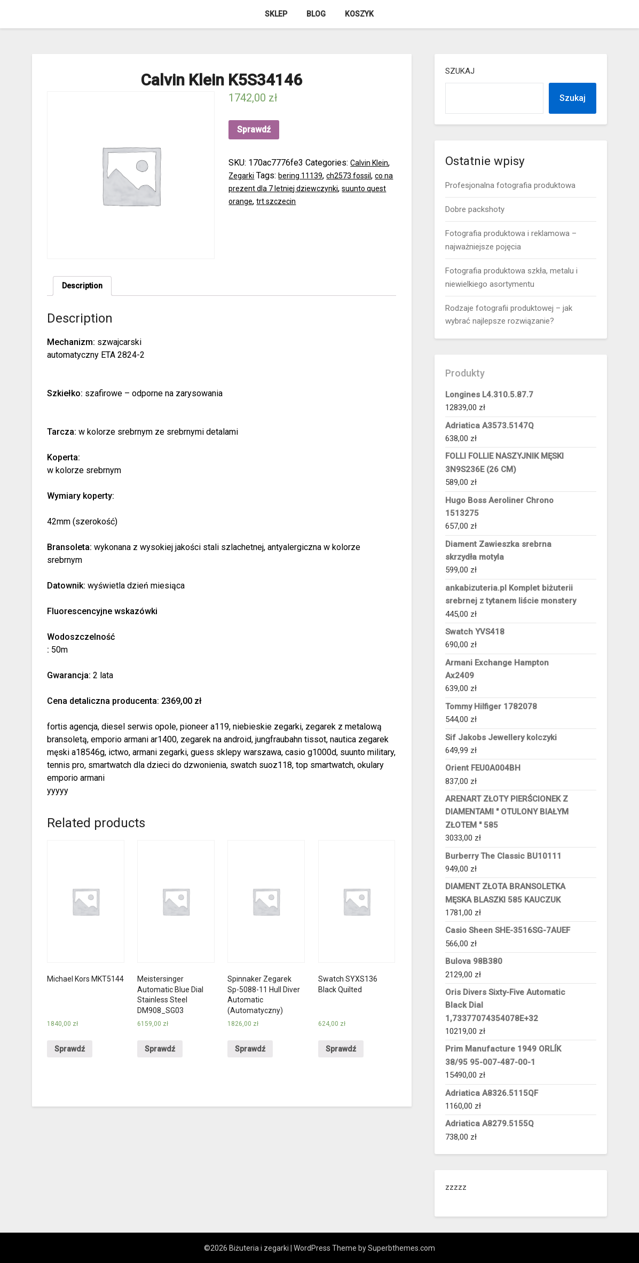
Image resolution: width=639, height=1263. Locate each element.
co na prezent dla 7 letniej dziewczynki (300, 188)
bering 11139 (305, 175)
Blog (316, 14)
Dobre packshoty (474, 209)
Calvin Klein (371, 163)
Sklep (276, 14)
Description (84, 287)
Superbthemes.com (401, 1248)
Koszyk (359, 14)
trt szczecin (331, 201)
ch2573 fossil (360, 175)
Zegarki (242, 175)
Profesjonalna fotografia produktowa (510, 185)
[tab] (84, 287)
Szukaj (460, 71)
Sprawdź (254, 129)
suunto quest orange (266, 201)
